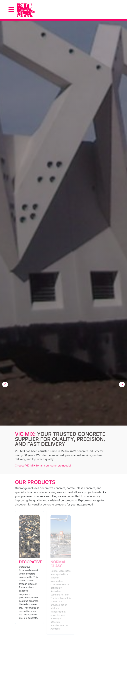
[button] (5, 384)
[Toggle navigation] (11, 9)
